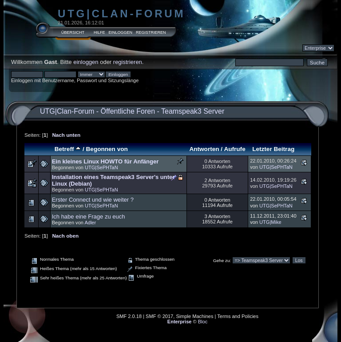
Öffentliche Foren (128, 111)
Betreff (68, 149)
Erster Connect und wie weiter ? (93, 199)
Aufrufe (234, 149)
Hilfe (99, 32)
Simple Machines (194, 316)
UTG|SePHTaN (101, 167)
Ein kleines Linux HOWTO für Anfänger (105, 161)
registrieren (127, 62)
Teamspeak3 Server (192, 111)
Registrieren (151, 32)
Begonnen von (107, 149)
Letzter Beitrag (273, 149)
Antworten (204, 149)
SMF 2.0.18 (129, 316)
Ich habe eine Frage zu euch (88, 216)
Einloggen (121, 32)
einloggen (85, 62)
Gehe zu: (222, 260)
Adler (90, 222)
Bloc (203, 321)
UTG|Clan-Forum (121, 14)
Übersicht (72, 32)
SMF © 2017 (159, 316)
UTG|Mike (270, 222)
